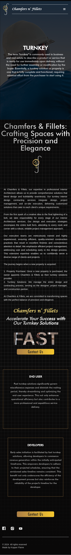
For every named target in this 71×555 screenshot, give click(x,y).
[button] (64, 9)
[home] (6, 9)
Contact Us (35, 352)
